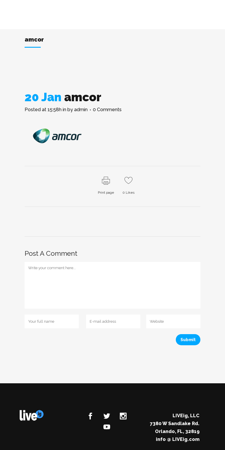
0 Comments (107, 109)
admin (81, 109)
